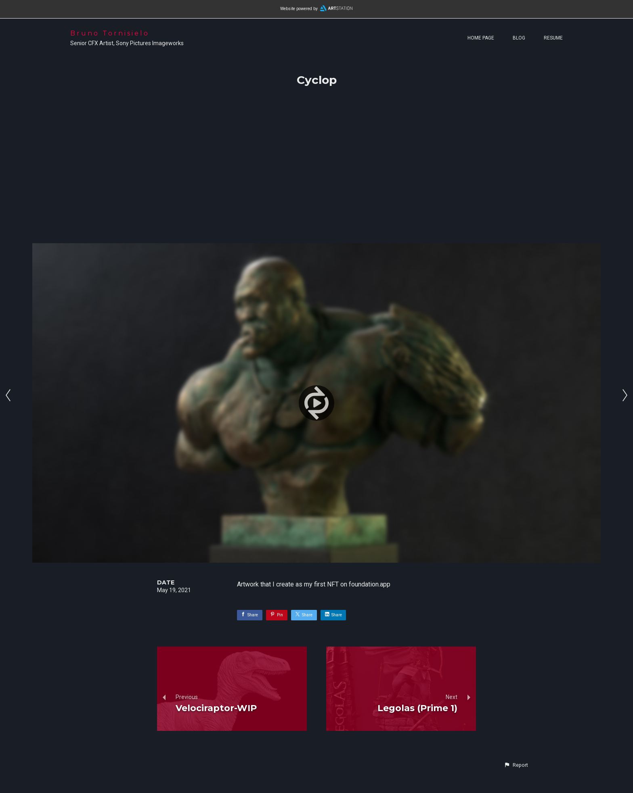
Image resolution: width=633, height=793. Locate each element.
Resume (553, 38)
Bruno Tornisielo (109, 33)
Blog (519, 38)
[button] (516, 765)
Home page (480, 38)
